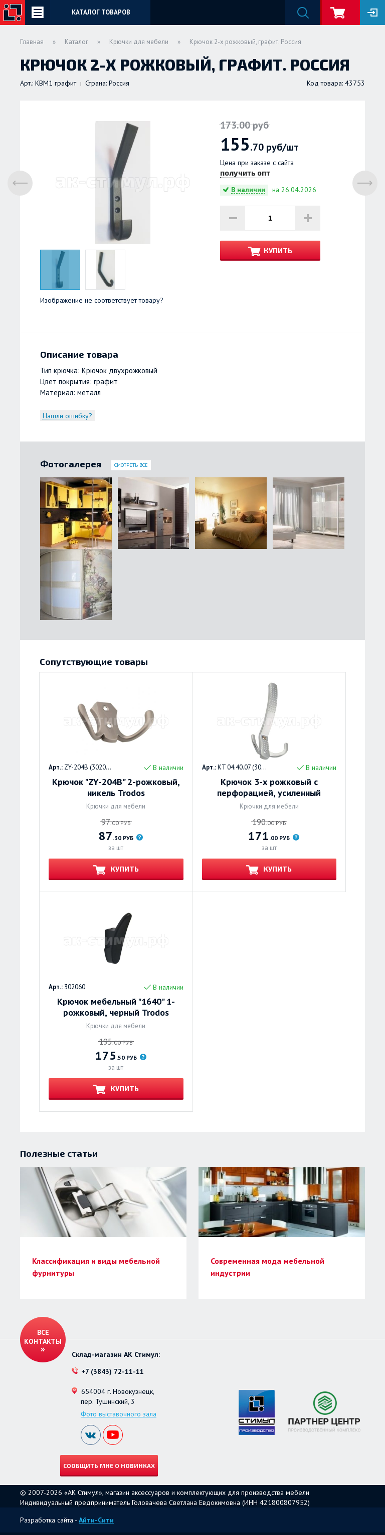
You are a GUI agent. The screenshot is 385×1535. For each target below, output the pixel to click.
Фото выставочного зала (118, 1413)
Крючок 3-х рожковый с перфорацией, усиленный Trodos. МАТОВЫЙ (269, 788)
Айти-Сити (96, 1519)
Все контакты (43, 1337)
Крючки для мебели (138, 42)
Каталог (76, 42)
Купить (278, 250)
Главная (32, 42)
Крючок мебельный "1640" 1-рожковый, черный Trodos (116, 1007)
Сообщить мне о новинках (109, 1465)
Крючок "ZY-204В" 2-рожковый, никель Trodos (116, 788)
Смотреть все (131, 465)
